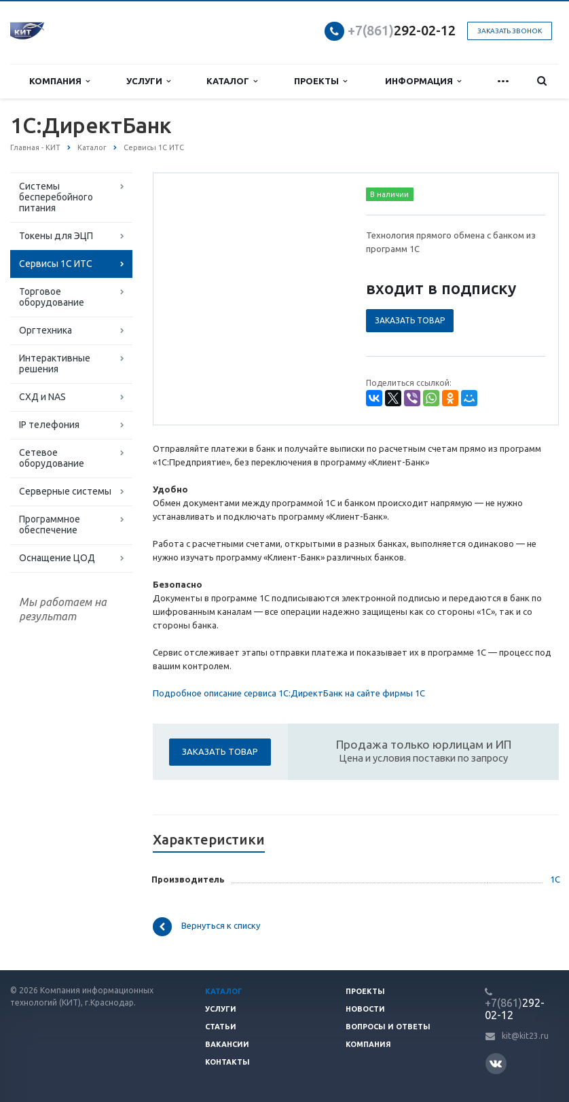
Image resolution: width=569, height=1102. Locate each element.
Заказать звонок (509, 31)
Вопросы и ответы (388, 1027)
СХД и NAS (42, 396)
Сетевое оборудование (51, 458)
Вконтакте (496, 1063)
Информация (423, 81)
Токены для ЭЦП (56, 235)
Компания (59, 81)
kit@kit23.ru (525, 1035)
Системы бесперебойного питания (56, 197)
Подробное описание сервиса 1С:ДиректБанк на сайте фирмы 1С (289, 693)
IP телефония (49, 424)
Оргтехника (45, 330)
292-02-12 (402, 30)
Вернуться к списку (206, 926)
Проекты (320, 81)
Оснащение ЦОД (57, 557)
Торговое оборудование (51, 297)
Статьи (220, 1027)
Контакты (227, 1062)
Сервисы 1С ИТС (55, 263)
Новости (365, 1009)
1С (555, 879)
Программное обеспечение (49, 524)
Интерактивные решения (54, 363)
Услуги (148, 81)
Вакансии (227, 1044)
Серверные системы (65, 491)
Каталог (231, 81)
